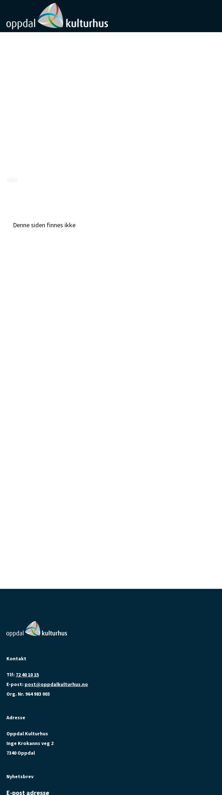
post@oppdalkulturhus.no (56, 684)
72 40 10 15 (27, 674)
